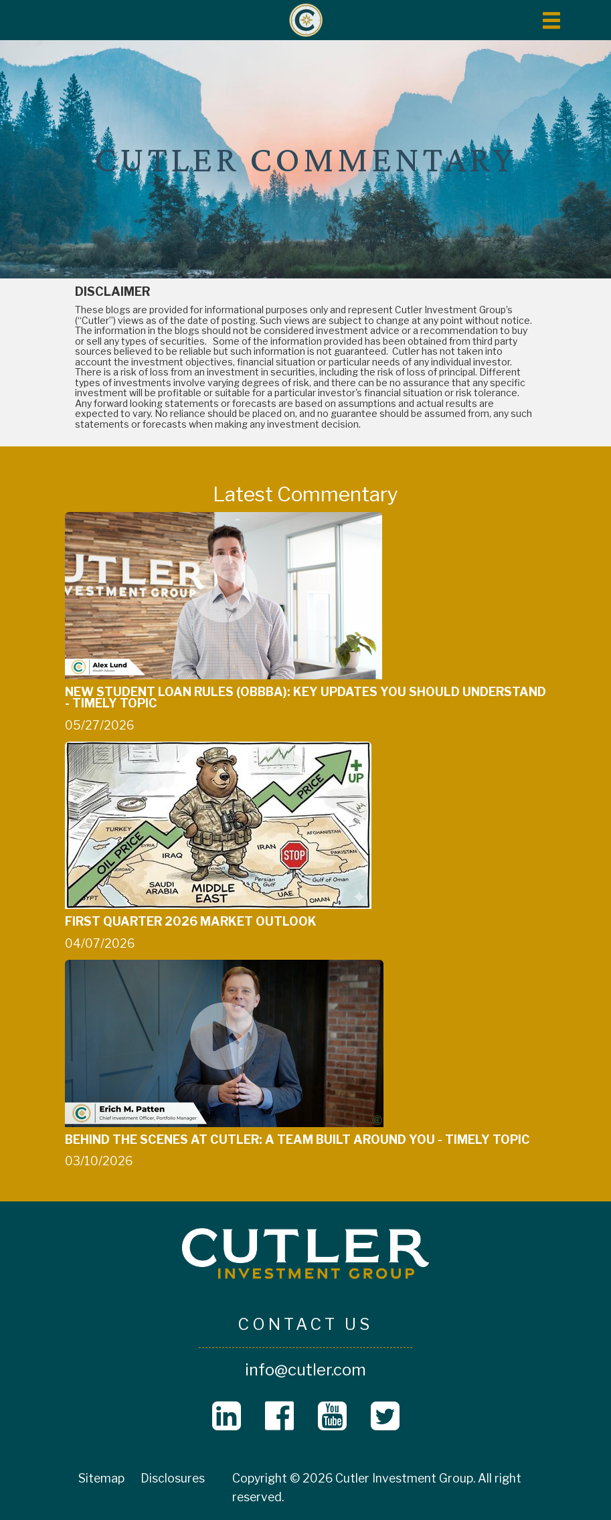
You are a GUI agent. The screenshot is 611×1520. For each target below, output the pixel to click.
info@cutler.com (305, 1369)
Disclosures (173, 1478)
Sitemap (101, 1478)
